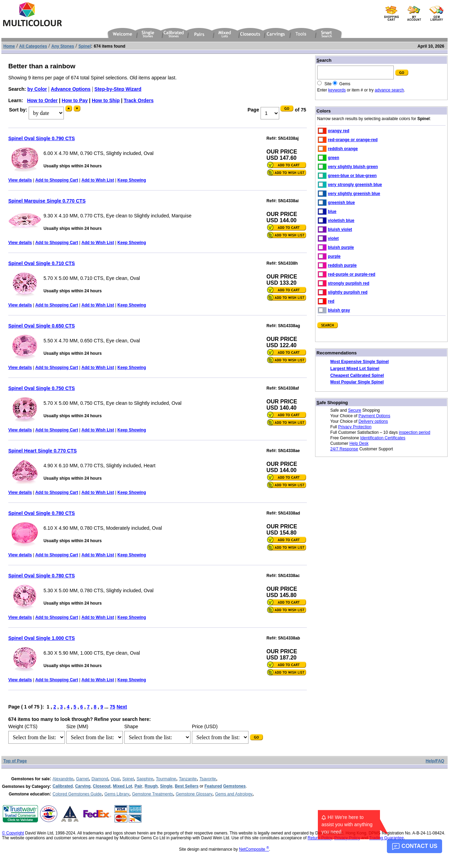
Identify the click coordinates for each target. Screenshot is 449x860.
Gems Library (116, 794)
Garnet (82, 778)
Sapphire (145, 778)
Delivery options (373, 421)
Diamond (99, 778)
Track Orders (139, 100)
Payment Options (374, 415)
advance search (389, 90)
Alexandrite (62, 778)
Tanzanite (188, 778)
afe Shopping (332, 402)
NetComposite (254, 849)
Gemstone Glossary (194, 794)
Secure (354, 410)
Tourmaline (166, 778)
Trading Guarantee (386, 837)
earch (323, 60)
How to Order (42, 100)
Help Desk (358, 443)
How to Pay (75, 100)
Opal (115, 778)
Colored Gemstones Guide (76, 794)
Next (122, 707)
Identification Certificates (383, 438)
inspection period (414, 432)
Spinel (128, 778)
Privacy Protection (355, 426)
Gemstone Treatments (152, 794)
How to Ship (106, 100)
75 (112, 707)
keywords (337, 90)
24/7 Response (344, 449)
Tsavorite (207, 778)
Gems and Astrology (233, 794)
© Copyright (13, 833)
